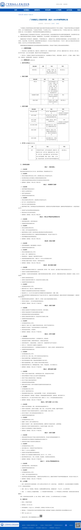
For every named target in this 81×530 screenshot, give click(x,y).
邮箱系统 (65, 4)
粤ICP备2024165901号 (58, 525)
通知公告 (31, 14)
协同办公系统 (59, 4)
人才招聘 (58, 10)
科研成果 (47, 10)
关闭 (57, 23)
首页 (15, 10)
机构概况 (26, 10)
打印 (53, 23)
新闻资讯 (37, 10)
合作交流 (69, 10)
